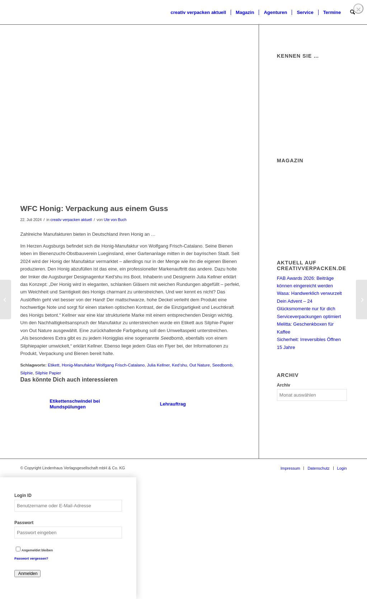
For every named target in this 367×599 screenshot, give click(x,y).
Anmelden (27, 573)
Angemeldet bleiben (34, 550)
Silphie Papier (48, 372)
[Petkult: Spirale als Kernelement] (5, 299)
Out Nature (199, 365)
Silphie (26, 372)
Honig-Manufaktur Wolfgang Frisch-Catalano (103, 365)
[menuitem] (198, 12)
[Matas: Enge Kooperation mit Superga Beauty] (361, 299)
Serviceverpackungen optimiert (309, 316)
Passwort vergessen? (31, 558)
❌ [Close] (358, 9)
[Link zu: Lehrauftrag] (185, 404)
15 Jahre (286, 347)
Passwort (23, 522)
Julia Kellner (158, 365)
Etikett (53, 365)
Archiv (283, 385)
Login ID (23, 495)
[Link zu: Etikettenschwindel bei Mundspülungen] (75, 404)
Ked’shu (179, 365)
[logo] (19, 12)
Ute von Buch (115, 219)
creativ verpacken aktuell (71, 219)
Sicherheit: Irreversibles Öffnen (309, 339)
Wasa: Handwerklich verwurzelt (309, 293)
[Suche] (352, 12)
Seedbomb (222, 365)
